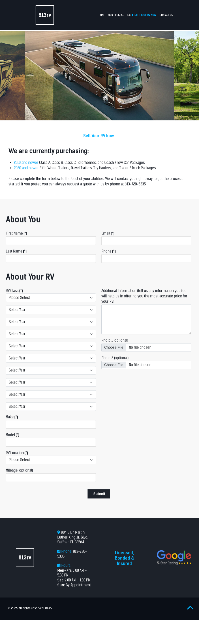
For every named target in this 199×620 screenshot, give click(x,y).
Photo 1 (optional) (114, 348)
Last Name (16, 259)
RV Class (14, 298)
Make (12, 424)
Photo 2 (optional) (114, 365)
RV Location (17, 460)
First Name (16, 241)
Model (12, 442)
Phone (108, 259)
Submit (99, 501)
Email (107, 241)
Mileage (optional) (19, 478)
